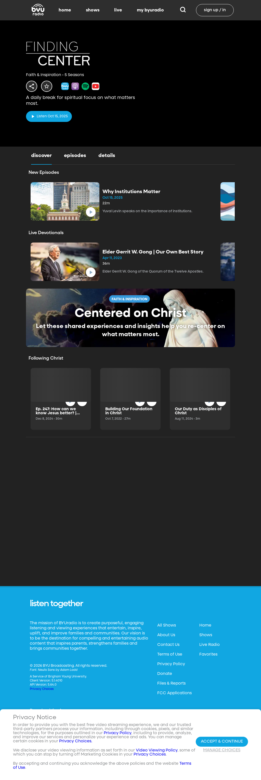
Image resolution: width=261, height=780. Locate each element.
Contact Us (168, 645)
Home (205, 625)
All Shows (166, 625)
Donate (164, 674)
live (118, 10)
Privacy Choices (42, 689)
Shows (205, 635)
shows (92, 10)
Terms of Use (169, 655)
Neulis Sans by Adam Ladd (57, 670)
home (65, 10)
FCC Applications (174, 693)
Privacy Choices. (75, 741)
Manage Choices (221, 750)
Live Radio (209, 645)
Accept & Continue (222, 742)
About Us (166, 635)
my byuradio (150, 10)
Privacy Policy (171, 664)
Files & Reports (171, 684)
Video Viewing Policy (156, 750)
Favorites (208, 655)
